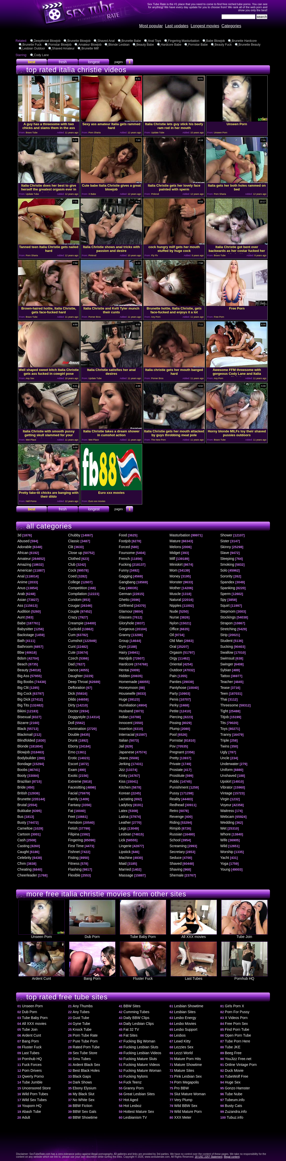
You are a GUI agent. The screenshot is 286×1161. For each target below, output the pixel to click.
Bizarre (23, 723)
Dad (71, 664)
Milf (172, 559)
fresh (63, 62)
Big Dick (23, 699)
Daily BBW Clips (136, 1018)
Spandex (227, 582)
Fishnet (74, 852)
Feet (71, 817)
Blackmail (25, 734)
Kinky (123, 775)
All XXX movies (194, 935)
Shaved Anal (105, 41)
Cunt (72, 646)
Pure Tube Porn (85, 1041)
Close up (75, 553)
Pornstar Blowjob (60, 44)
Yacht (224, 858)
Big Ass (23, 676)
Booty (22, 775)
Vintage (226, 793)
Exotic (73, 775)
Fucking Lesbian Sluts (140, 1047)
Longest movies (205, 26)
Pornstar (176, 740)
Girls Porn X (234, 1006)
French (124, 559)
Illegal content (232, 1156)
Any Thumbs (83, 1006)
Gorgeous (126, 629)
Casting (23, 846)
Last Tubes (194, 977)
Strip (224, 635)
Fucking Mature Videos (141, 1065)
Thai (223, 699)
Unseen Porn (41, 935)
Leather (125, 822)
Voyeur (225, 805)
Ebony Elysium (84, 1088)
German (125, 594)
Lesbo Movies (185, 1024)
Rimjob (175, 828)
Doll (71, 723)
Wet (223, 828)
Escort (73, 764)
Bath (21, 641)
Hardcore (126, 664)
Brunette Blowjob (78, 41)
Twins (224, 746)
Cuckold (74, 629)
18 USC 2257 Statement (208, 1156)
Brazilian (24, 781)
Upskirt (225, 781)
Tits (223, 723)
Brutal (22, 805)
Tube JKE (232, 1047)
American (24, 570)
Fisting (73, 858)
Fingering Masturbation (183, 41)
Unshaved (228, 775)
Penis (174, 699)
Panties (175, 682)
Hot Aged (130, 1100)
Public (174, 781)
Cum (72, 635)
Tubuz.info (235, 1117)
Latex (123, 811)
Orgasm (176, 652)
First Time (76, 846)
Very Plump (183, 1100)
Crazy (72, 617)
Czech (73, 658)
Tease (225, 688)
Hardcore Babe (171, 44)
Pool (173, 734)
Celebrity (24, 858)
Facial (72, 793)
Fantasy (74, 805)
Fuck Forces (32, 1065)
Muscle (175, 594)
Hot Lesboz (132, 1106)
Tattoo (225, 676)
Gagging (125, 576)
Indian (123, 717)
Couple (73, 611)
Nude (174, 611)
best (31, 62)
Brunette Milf (89, 48)
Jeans (123, 758)
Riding (175, 822)
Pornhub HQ (244, 977)
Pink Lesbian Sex (188, 1076)
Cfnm (21, 863)
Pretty (174, 758)
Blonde (23, 746)
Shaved (175, 863)
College (74, 582)
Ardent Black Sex (86, 1065)
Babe (21, 623)
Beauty (23, 670)
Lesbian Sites (185, 1012)
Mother (175, 588)
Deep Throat (78, 682)
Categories (231, 26)
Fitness (74, 863)
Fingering (75, 840)
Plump (175, 729)
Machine (125, 858)
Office (174, 629)
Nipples (175, 605)
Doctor (73, 711)
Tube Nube (233, 1094)
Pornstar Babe (198, 44)
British (22, 793)
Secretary (177, 852)
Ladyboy (125, 805)
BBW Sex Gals (84, 1112)
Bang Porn (92, 977)
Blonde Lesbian (118, 44)
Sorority (226, 576)
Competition (77, 588)
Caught (23, 852)
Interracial (126, 734)
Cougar (74, 605)
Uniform (226, 770)
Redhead (177, 805)
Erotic (72, 758)
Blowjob (23, 752)
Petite (174, 711)
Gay (122, 588)
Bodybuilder (26, 758)
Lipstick (125, 852)
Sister (224, 541)
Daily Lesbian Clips (138, 1024)
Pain (173, 676)
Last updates (176, 26)
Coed (72, 576)
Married (125, 869)
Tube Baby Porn (143, 935)
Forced (124, 547)
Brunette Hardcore (244, 41)
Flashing (75, 869)
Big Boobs (25, 682)
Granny (125, 635)
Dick (71, 693)
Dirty (71, 705)
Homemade (128, 682)
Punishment (179, 787)
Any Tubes (81, 1012)
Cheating (24, 869)
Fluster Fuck (143, 977)
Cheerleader (27, 875)
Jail (121, 746)
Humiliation (127, 705)
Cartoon (23, 834)
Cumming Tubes (136, 1012)
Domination (77, 729)
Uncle (224, 758)
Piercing (176, 717)
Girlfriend (126, 605)
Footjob (125, 541)
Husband (126, 711)
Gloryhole (126, 623)
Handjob (125, 658)
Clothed (74, 559)
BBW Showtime (85, 1117)
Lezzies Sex (183, 1047)
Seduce (175, 858)
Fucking (125, 564)
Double (73, 734)
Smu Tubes (82, 1059)
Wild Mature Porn (188, 1112)
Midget (175, 553)
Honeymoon (128, 688)
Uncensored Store (36, 1088)
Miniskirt (176, 564)
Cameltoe (25, 828)
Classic (74, 541)
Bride (21, 787)
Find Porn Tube (237, 1029)
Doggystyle (77, 717)
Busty (21, 822)
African (23, 553)
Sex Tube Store (85, 1053)
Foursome (127, 553)
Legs (122, 828)
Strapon (226, 623)
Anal (20, 576)
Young (225, 869)
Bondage (24, 764)
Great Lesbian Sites (139, 1094)
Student (226, 641)
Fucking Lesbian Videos (142, 1053)
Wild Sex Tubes (34, 1100)
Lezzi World (183, 1053)
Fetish (73, 828)
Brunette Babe (131, 41)
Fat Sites (130, 1035)
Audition (23, 611)
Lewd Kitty (182, 1041)
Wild (223, 846)
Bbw (20, 652)
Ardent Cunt (41, 977)
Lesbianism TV (135, 1117)
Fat (70, 811)
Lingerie (125, 846)
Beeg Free (233, 1053)
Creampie (76, 623)
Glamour (126, 611)
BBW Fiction (82, 1106)
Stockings (228, 617)
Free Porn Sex (236, 1024)
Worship (226, 852)
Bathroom (25, 646)
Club (71, 564)
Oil (172, 635)
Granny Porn (133, 1088)
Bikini (21, 711)
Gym (122, 646)
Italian (123, 740)
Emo (71, 752)
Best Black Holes (86, 1070)
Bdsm (22, 658)
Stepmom (228, 611)
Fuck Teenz (132, 1082)
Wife (223, 840)
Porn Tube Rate (85, 1035)
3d (19, 535)
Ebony (73, 746)
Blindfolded (26, 740)
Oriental (176, 664)
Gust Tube (81, 1018)
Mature (175, 541)
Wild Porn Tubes (35, 1094)
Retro (174, 811)
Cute (72, 652)
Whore (225, 834)
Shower (226, 535)
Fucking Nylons (135, 1076)
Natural (175, 600)
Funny (124, 570)
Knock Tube (82, 1029)
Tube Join (244, 935)
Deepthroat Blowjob (47, 41)
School (175, 840)
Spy (223, 600)
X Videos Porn (236, 1018)
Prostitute (177, 775)
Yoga (224, 863)
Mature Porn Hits (187, 1059)
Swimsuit (227, 658)
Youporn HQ (32, 1106)
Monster (176, 582)
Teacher (226, 682)
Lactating (126, 799)
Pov (173, 746)
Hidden (124, 676)
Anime (22, 582)
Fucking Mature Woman (142, 1070)
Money (175, 576)
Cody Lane (41, 55)
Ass (20, 605)
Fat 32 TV (131, 1029)
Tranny (225, 734)
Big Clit (23, 688)
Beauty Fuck (223, 44)
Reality (175, 799)
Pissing (175, 723)
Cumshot (75, 641)
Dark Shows (82, 1082)
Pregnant (177, 752)
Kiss (122, 781)
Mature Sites (184, 1070)
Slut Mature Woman (189, 1094)
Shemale (177, 875)
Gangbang (127, 582)
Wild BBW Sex (185, 1106)
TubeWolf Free (236, 1076)
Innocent (126, 723)
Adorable (24, 547)
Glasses (125, 617)
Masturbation (180, 535)
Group (124, 641)
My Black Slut (83, 1094)
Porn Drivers (32, 1070)
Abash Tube (31, 1112)
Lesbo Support (185, 1029)
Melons (175, 547)
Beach (22, 664)
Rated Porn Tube (86, 1047)
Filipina (73, 834)
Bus (20, 817)
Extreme (74, 781)
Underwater (229, 764)
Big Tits (23, 705)
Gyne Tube (81, 1024)
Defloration (76, 688)
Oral (173, 646)
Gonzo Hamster (237, 1088)
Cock (72, 570)
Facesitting (76, 787)
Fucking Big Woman (139, 1041)
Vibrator (226, 787)
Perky (174, 705)
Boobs (22, 770)
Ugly (223, 752)
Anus (21, 588)
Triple (224, 740)
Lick (122, 840)
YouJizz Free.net (238, 1059)
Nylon (174, 623)
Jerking (124, 764)
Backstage (25, 635)
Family (73, 799)
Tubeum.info (234, 1100)
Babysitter (25, 629)
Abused (23, 541)
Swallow (226, 652)
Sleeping (227, 559)
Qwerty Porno (33, 1076)
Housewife (127, 693)
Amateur (24, 559)
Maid (122, 863)
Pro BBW (181, 1088)
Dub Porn (92, 935)
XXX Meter (182, 1117)
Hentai (124, 670)
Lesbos (180, 1035)
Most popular (151, 26)
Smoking (227, 564)
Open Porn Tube (238, 1035)
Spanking (227, 588)
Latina (123, 817)
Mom (173, 570)
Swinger (226, 664)
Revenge (177, 817)
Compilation (77, 594)
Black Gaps (82, 1076)
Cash (21, 840)
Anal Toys (154, 41)
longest (93, 62)
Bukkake (24, 811)
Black (21, 729)
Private (175, 764)
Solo (223, 570)
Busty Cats (233, 1106)
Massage (126, 875)
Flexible (74, 875)
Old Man (176, 641)
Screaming (178, 846)
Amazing (24, 564)
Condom (75, 600)
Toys (224, 729)
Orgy (173, 658)
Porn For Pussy (237, 1012)
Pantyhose (178, 688)
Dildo (72, 699)
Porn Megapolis (186, 1082)
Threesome (229, 705)
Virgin (224, 799)
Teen (224, 693)
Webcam (227, 817)
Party (174, 693)
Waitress (227, 811)
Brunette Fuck (32, 44)
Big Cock (24, 693)
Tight (224, 711)
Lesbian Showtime (188, 1006)
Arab (21, 594)
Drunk (72, 740)
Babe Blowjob (215, 41)
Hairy (123, 652)
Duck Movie (234, 1070)
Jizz (122, 770)
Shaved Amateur (63, 48)
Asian (21, 600)
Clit (70, 547)
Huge (123, 699)
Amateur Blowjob (89, 44)
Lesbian (125, 834)
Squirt (225, 605)
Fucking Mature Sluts (140, 1059)
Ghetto (124, 600)
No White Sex (84, 1100)
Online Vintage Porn (241, 1065)
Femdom (75, 822)
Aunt (21, 617)
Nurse (174, 617)
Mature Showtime (188, 1065)
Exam (72, 770)
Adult (26, 1117)
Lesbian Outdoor (33, 48)
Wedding (227, 822)
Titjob (224, 717)
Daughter (75, 676)
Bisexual (24, 717)
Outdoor (176, 670)
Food (123, 535)
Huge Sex (232, 1082)
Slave (224, 553)
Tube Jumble (32, 1082)
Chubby (74, 535)
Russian (176, 834)
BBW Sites (131, 1006)
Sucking (226, 646)
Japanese (126, 752)
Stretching (228, 629)
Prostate (176, 770)
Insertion (126, 729)
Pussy (174, 793)
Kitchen (125, 787)
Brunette (24, 799)
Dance (73, 670)
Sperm (225, 594)
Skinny (225, 547)
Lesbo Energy (185, 1018)
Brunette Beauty (250, 44)
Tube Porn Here (237, 1041)
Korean (124, 793)
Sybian (225, 670)
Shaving (176, 869)
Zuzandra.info (236, 1112)
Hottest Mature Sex (138, 1112)
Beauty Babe (145, 44)
